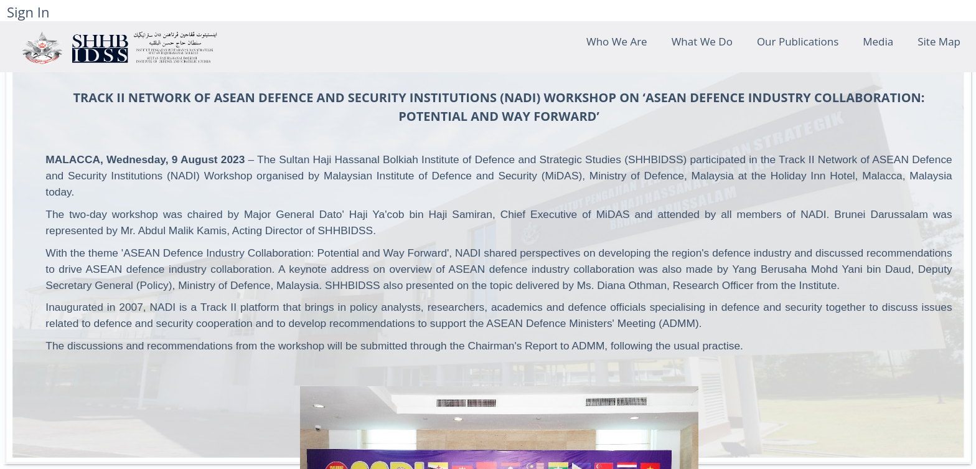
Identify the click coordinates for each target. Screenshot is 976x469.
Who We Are (616, 41)
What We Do (702, 41)
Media (878, 41)
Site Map (938, 41)
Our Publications (797, 41)
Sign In (28, 11)
